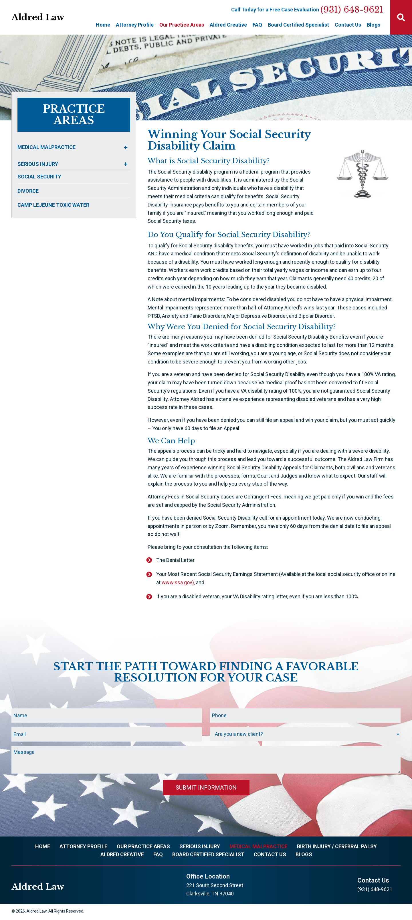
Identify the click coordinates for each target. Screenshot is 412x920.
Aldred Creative (122, 855)
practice (74, 109)
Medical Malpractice (258, 848)
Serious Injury (199, 848)
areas (74, 120)
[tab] (72, 147)
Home (42, 848)
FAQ (158, 855)
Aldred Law (37, 17)
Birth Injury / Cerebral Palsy (337, 848)
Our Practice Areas (143, 848)
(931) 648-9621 (351, 9)
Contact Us (270, 855)
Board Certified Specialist (208, 855)
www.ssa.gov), (178, 582)
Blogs (304, 855)
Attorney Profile (83, 848)
